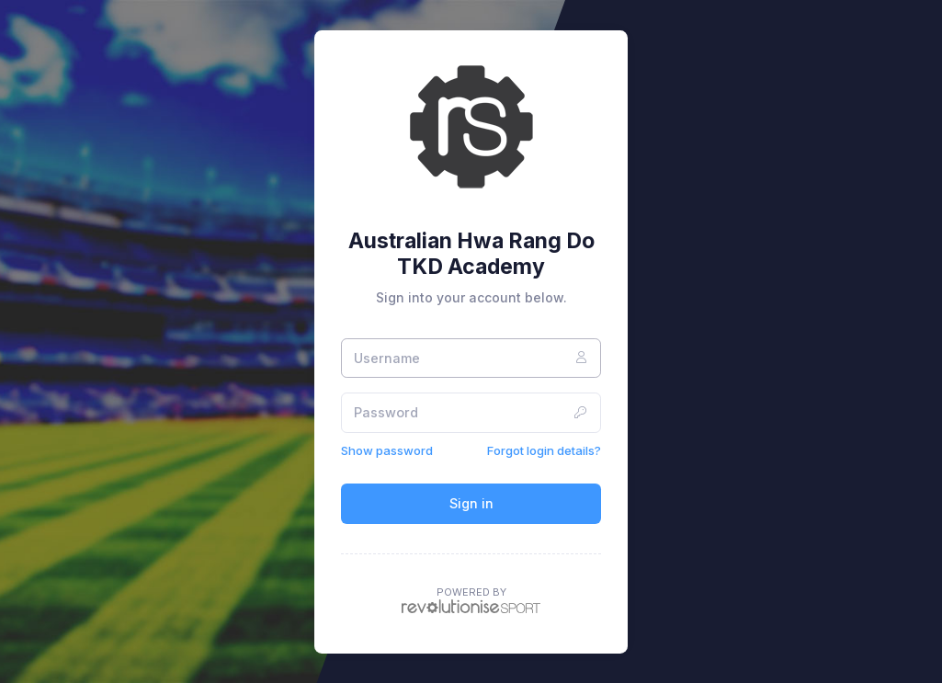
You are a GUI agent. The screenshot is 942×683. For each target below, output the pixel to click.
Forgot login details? (544, 450)
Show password (387, 450)
